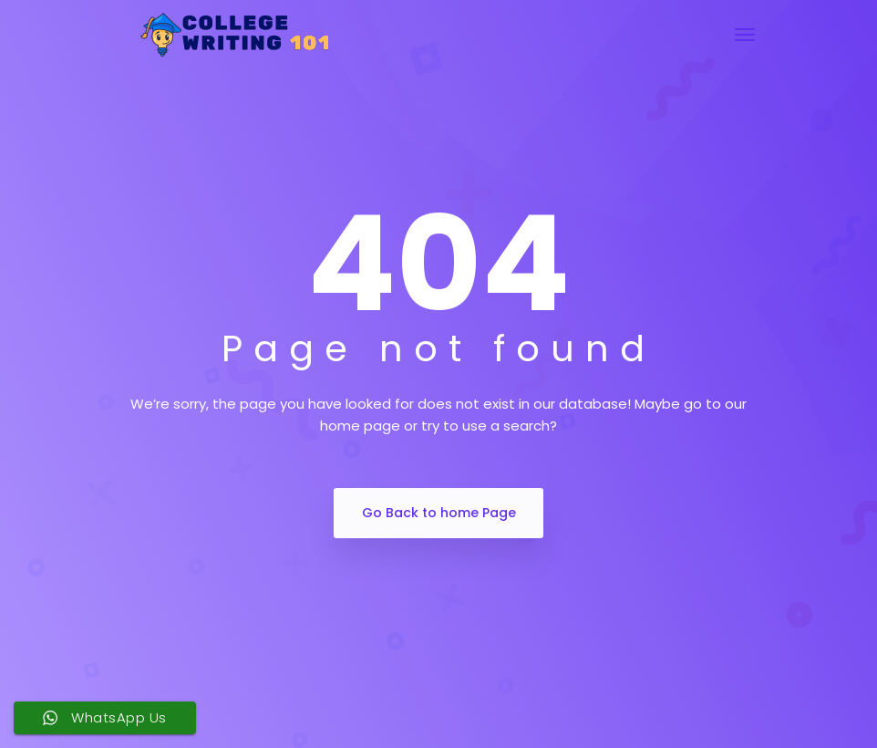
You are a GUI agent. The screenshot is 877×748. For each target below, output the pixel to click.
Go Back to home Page (439, 513)
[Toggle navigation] (745, 35)
